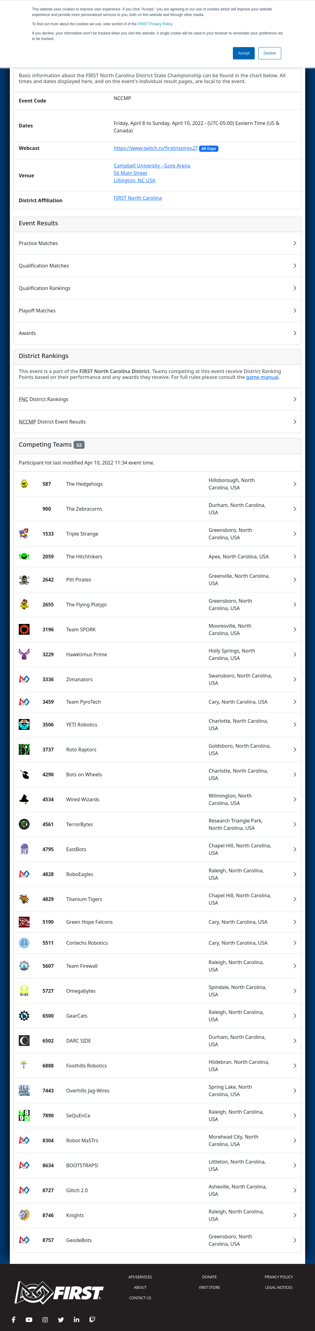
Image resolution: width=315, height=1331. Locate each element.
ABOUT (140, 1287)
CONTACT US (140, 1298)
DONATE (209, 1277)
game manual (262, 377)
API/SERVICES (140, 1277)
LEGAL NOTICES (279, 1287)
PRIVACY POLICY (279, 1277)
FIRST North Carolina (138, 198)
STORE (209, 1287)
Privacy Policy (155, 24)
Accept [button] (243, 53)
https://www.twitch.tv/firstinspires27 (156, 148)
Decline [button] (270, 53)
